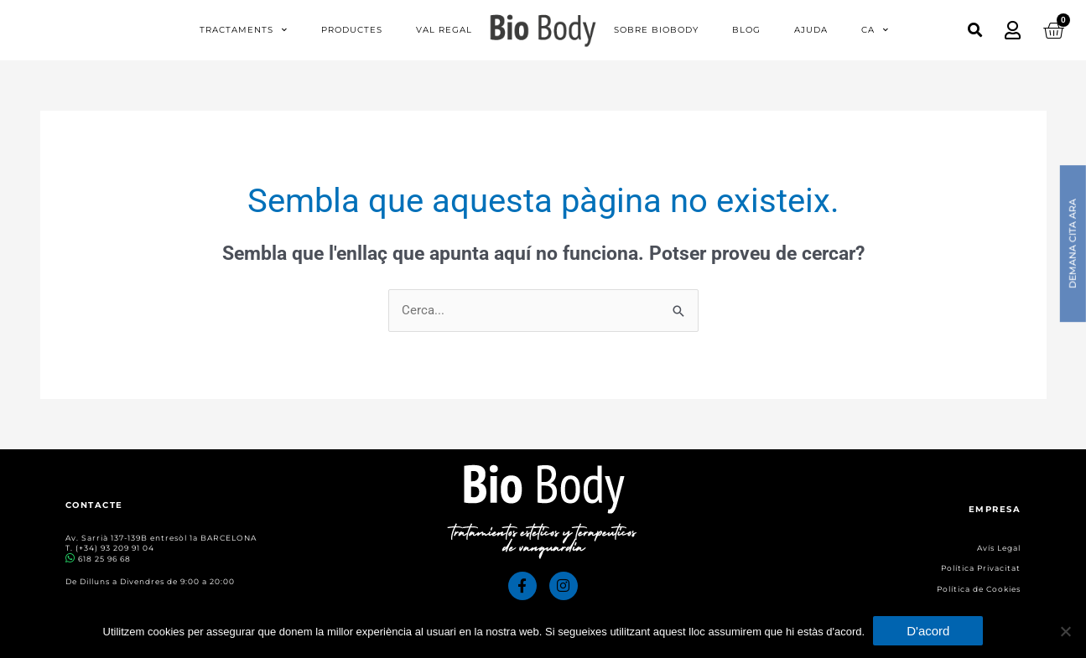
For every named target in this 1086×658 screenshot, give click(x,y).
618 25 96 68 (104, 558)
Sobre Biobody (656, 29)
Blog (746, 29)
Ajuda (811, 29)
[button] (975, 29)
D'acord (928, 631)
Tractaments (244, 30)
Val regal (444, 29)
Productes (351, 29)
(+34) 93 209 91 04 (114, 547)
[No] (1065, 631)
